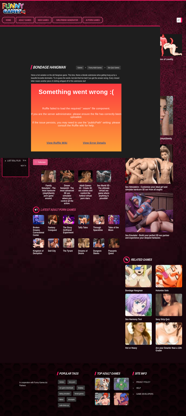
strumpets (71, 363)
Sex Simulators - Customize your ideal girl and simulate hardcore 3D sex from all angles (159, 171)
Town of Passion (14, 156)
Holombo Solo (168, 264)
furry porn (72, 345)
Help (138, 351)
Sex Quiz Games (120, 33)
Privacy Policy (143, 345)
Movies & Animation (15, 54)
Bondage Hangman (147, 264)
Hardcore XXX (13, 64)
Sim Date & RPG (13, 49)
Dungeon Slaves (106, 218)
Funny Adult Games (101, 33)
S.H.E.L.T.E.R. (12, 135)
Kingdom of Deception (38, 218)
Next (23, 166)
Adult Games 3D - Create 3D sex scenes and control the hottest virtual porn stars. (93, 158)
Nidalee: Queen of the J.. (14, 150)
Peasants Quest (123, 218)
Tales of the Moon (124, 193)
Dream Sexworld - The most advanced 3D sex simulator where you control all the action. (72, 160)
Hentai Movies (13, 78)
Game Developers (144, 357)
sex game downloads (66, 351)
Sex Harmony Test (146, 288)
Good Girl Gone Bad (16, 120)
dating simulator (64, 357)
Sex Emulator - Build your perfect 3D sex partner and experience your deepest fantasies (159, 216)
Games (86, 33)
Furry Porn (12, 68)
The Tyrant (12, 125)
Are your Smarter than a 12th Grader (170, 312)
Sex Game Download (16, 73)
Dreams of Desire (15, 144)
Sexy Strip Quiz (169, 288)
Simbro (61, 345)
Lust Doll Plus (14, 160)
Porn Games (12, 45)
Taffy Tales (89, 192)
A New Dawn (144, 53)
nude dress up (64, 369)
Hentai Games (13, 59)
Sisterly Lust (13, 139)
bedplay (80, 351)
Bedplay (11, 130)
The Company (13, 111)
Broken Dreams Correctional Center (38, 196)
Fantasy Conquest (54, 193)
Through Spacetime (106, 193)
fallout (61, 363)
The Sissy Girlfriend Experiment (72, 195)
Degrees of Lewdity (16, 106)
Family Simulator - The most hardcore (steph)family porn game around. (51, 157)
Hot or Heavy (144, 311)
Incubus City (13, 115)
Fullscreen (40, 128)
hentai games (79, 357)
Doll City (54, 217)
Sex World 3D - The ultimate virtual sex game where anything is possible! (114, 158)
